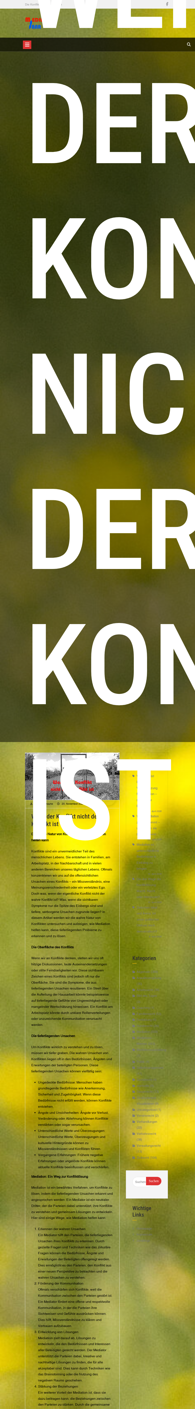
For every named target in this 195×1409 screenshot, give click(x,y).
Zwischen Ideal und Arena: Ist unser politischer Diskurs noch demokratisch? (148, 919)
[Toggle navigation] (27, 45)
